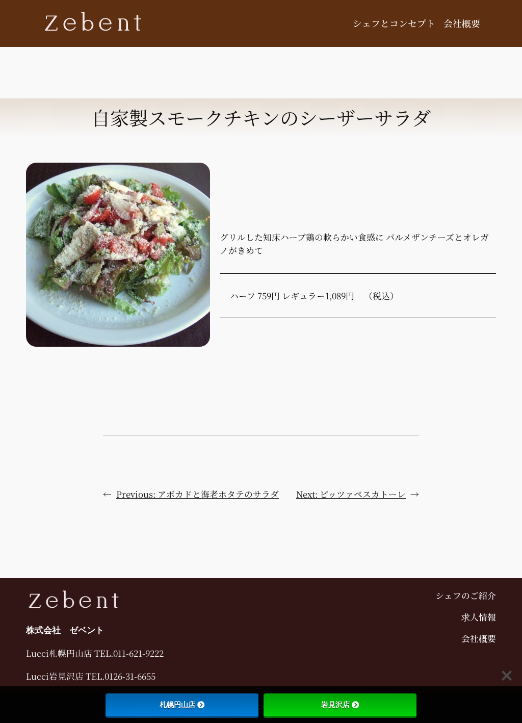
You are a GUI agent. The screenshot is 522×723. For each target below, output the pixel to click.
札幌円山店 (182, 704)
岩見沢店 (340, 704)
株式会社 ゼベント (65, 630)
